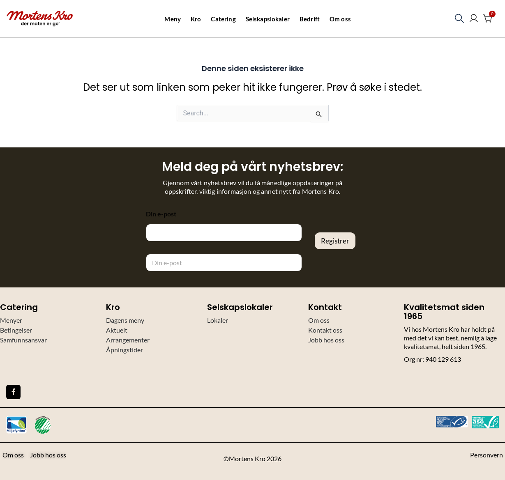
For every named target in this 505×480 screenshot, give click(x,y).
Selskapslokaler (268, 19)
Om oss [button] (340, 19)
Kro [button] (196, 19)
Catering (223, 19)
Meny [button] (172, 19)
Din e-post (161, 214)
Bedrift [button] (310, 19)
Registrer (335, 241)
